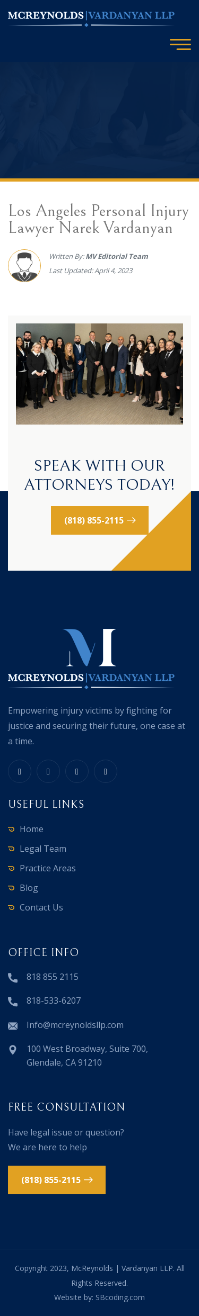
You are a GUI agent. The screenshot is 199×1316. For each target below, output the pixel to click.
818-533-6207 (54, 1000)
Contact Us (41, 907)
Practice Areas (48, 868)
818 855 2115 (53, 977)
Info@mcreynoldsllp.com (75, 1025)
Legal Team (43, 848)
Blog (29, 888)
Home (32, 829)
